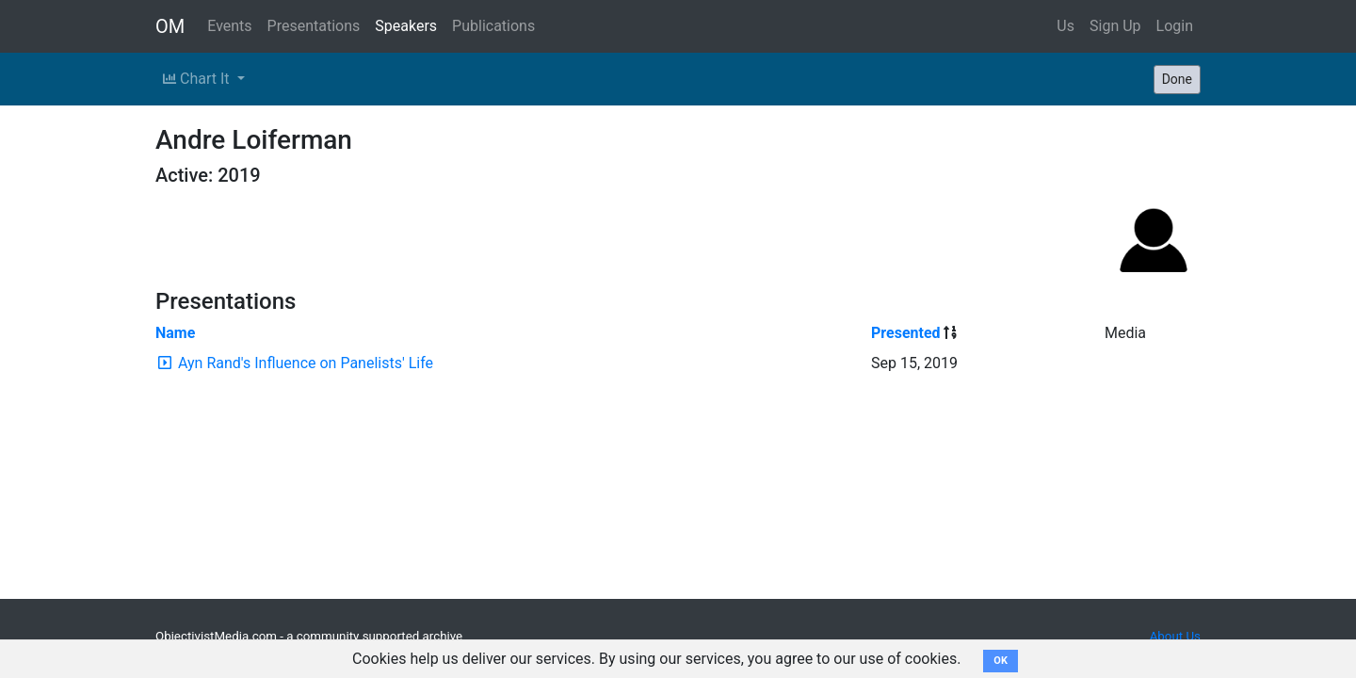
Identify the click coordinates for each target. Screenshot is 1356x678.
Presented (906, 333)
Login (1174, 26)
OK (1000, 660)
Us (1065, 26)
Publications (493, 26)
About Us (1175, 636)
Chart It (198, 79)
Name (175, 333)
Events (229, 26)
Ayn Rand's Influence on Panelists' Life (305, 363)
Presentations (314, 26)
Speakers (406, 26)
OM (170, 26)
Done (1177, 79)
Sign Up (1115, 26)
